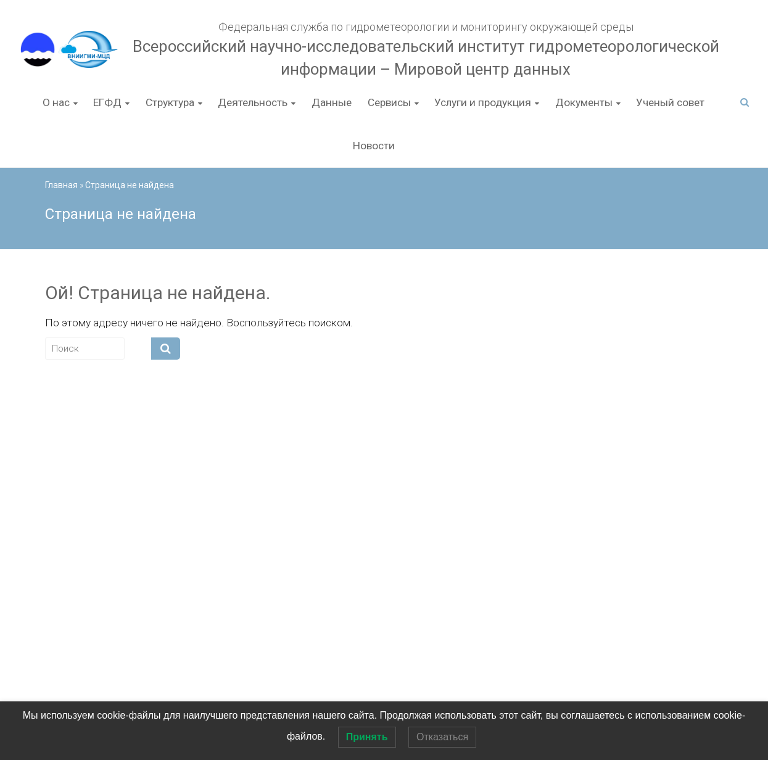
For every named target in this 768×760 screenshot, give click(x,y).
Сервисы (389, 102)
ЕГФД (107, 102)
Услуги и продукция (482, 102)
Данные (332, 102)
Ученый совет (670, 102)
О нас (56, 102)
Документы (584, 102)
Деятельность (252, 102)
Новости (374, 145)
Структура (170, 102)
